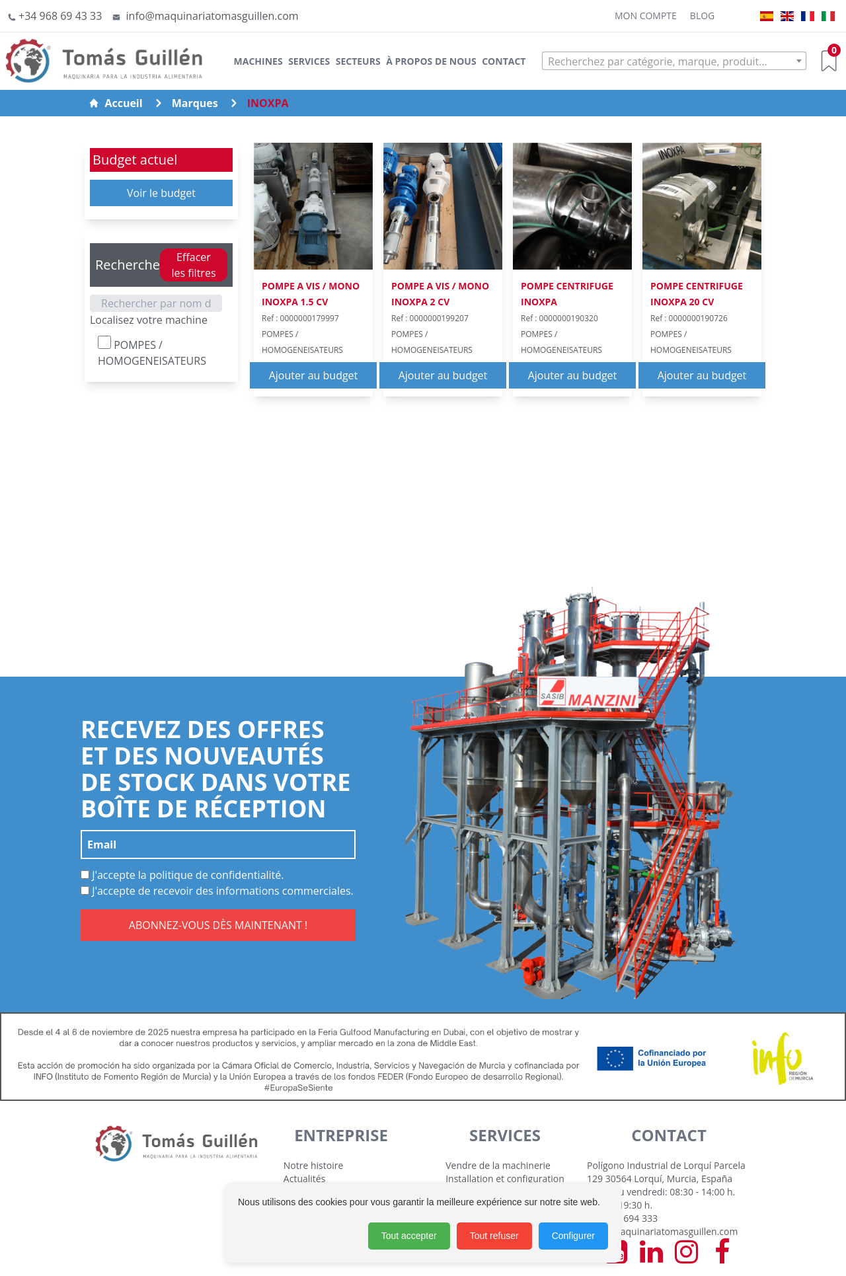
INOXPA (268, 103)
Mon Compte (646, 15)
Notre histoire (314, 1165)
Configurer (573, 1235)
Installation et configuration (504, 1178)
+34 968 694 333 (622, 1218)
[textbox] (674, 61)
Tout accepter (409, 1235)
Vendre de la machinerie (498, 1165)
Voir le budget (161, 193)
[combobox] (674, 61)
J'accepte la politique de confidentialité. (182, 875)
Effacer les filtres (193, 265)
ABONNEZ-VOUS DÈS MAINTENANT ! (218, 925)
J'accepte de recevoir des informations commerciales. (217, 890)
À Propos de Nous (431, 61)
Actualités (305, 1178)
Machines (258, 61)
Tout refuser (494, 1235)
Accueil (115, 103)
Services (309, 61)
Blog (702, 15)
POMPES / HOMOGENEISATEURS (152, 352)
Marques (195, 103)
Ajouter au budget (313, 375)
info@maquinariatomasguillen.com (662, 1231)
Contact (503, 61)
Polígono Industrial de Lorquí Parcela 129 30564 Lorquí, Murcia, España (666, 1172)
